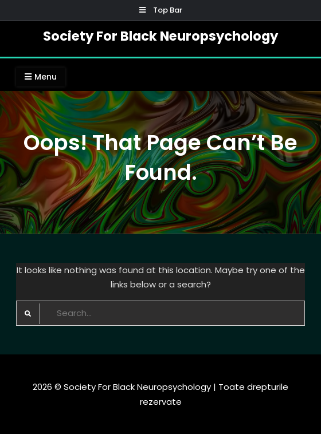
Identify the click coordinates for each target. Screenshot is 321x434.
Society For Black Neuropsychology (160, 36)
